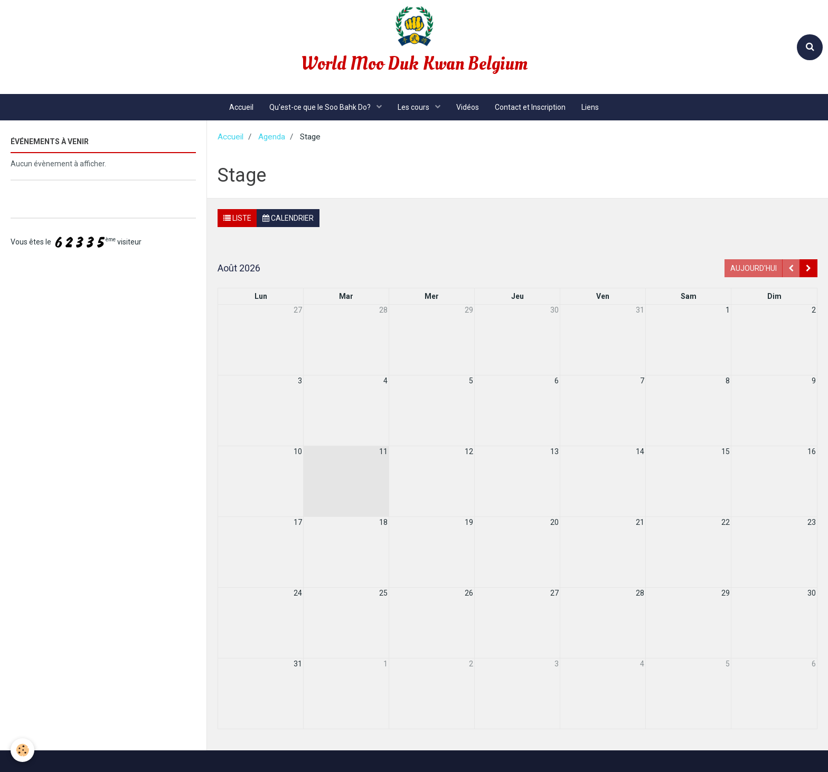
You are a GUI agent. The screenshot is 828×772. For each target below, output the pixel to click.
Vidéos (467, 107)
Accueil (241, 107)
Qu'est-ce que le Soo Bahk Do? (320, 107)
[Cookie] (22, 750)
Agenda (271, 137)
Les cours (414, 107)
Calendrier (288, 218)
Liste (237, 218)
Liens (590, 107)
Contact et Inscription (530, 107)
